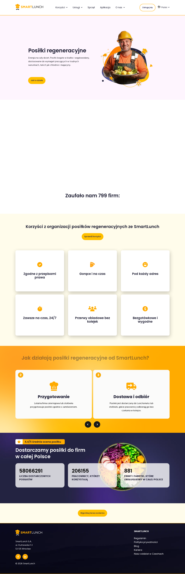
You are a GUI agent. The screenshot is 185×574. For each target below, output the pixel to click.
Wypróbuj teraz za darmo (92, 513)
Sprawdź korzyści (92, 236)
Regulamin (140, 538)
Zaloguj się (147, 7)
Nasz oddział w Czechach (149, 553)
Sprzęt (91, 7)
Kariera (138, 550)
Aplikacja (105, 7)
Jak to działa (37, 80)
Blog (136, 546)
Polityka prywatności (146, 542)
